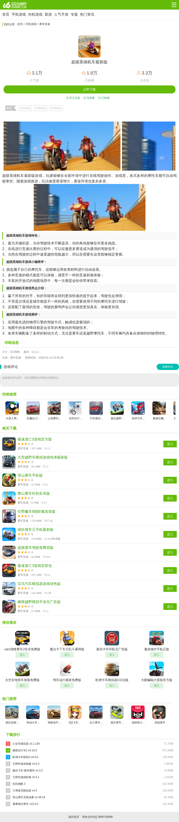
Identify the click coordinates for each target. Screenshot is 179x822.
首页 (5, 14)
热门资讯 (87, 14)
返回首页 (73, 816)
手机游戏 (19, 14)
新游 (48, 14)
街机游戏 (35, 14)
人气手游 (61, 14)
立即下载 (89, 89)
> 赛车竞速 (43, 24)
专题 (74, 14)
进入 (170, 444)
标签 (9, 108)
